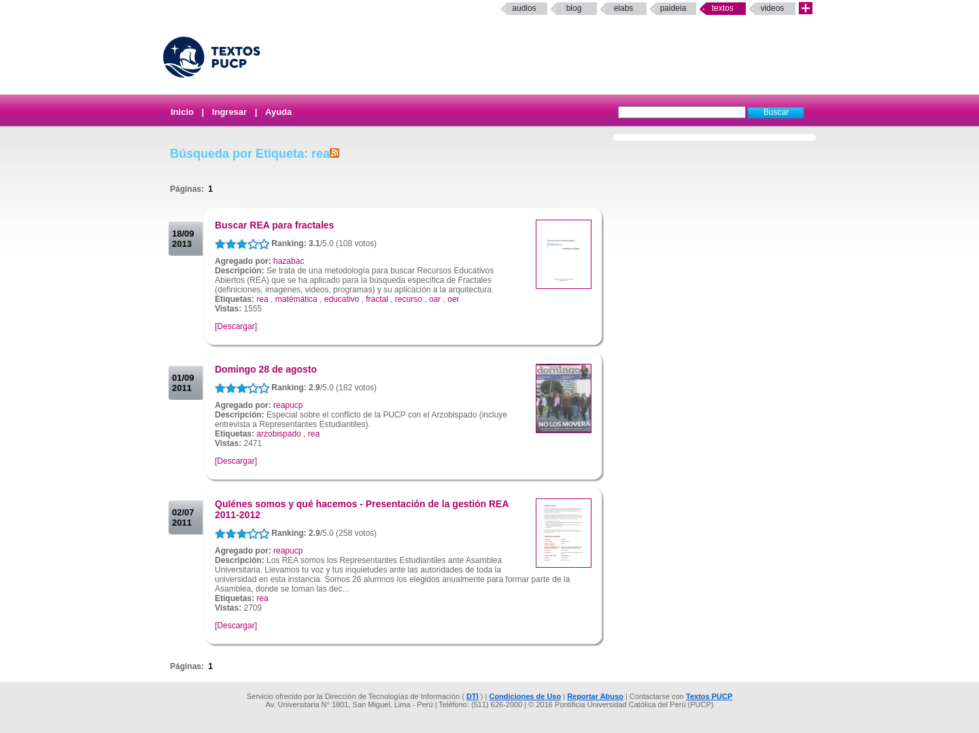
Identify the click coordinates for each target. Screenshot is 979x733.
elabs (624, 8)
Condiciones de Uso (525, 696)
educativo (341, 299)
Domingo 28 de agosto (266, 369)
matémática (296, 299)
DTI (472, 696)
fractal (377, 299)
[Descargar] (236, 326)
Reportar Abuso (595, 696)
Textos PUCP (709, 696)
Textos (723, 8)
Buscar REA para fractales (274, 225)
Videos (773, 8)
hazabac (288, 261)
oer (453, 299)
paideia (673, 8)
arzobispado (278, 434)
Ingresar (229, 112)
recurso (408, 299)
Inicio (182, 112)
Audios (524, 8)
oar (435, 299)
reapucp (288, 405)
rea (262, 299)
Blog (574, 8)
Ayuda (278, 112)
